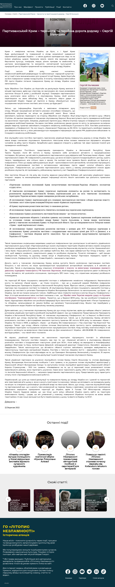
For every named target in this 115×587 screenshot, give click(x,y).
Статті (15, 14)
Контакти (67, 7)
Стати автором (98, 578)
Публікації (49, 7)
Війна (93, 108)
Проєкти (39, 7)
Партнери (82, 578)
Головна (8, 14)
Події (58, 7)
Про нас (18, 7)
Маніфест (28, 7)
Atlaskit (6, 583)
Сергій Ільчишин (89, 85)
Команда (68, 578)
